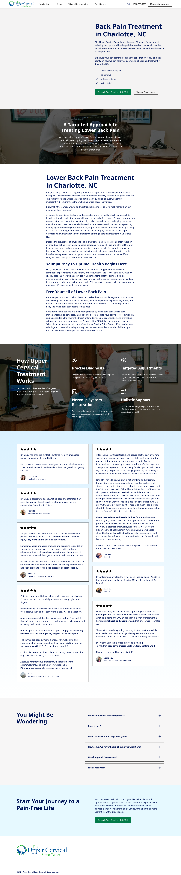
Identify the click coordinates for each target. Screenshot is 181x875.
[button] (46, 4)
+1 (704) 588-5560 (138, 4)
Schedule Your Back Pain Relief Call (113, 92)
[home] (21, 4)
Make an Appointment (159, 4)
